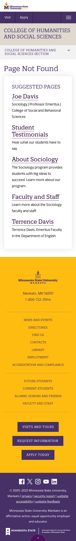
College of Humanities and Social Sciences (37, 33)
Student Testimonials (30, 131)
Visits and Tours (38, 427)
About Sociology (35, 159)
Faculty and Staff (35, 196)
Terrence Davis (33, 221)
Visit (7, 17)
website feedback (47, 501)
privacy (27, 496)
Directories (38, 327)
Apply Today (38, 455)
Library (38, 350)
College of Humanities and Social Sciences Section (37, 52)
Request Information (38, 441)
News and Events (38, 320)
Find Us (38, 335)
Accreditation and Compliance (38, 365)
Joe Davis (25, 96)
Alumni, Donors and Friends (38, 396)
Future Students (38, 381)
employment (38, 357)
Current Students (38, 388)
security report (44, 496)
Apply (24, 17)
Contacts (38, 342)
